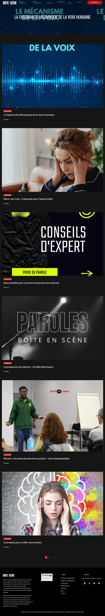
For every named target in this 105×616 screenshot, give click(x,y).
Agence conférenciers (68, 581)
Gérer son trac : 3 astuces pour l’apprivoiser (28, 199)
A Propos (63, 588)
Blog (62, 591)
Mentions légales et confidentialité (75, 612)
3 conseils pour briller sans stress (22, 542)
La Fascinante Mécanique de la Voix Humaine (28, 115)
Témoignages (65, 586)
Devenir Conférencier (67, 578)
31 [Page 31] (55, 557)
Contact (63, 593)
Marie (7, 119)
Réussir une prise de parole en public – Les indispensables (36, 458)
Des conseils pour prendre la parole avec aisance (31, 283)
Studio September (48, 612)
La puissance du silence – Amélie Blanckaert (28, 367)
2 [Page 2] (49, 557)
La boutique (64, 583)
